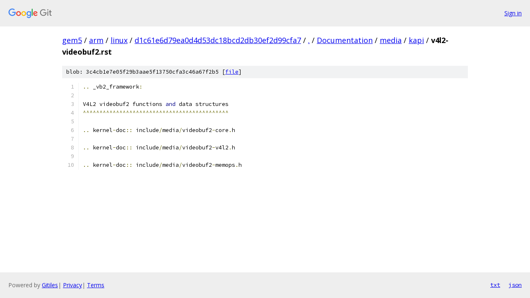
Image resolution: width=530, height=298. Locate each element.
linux (119, 40)
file (231, 71)
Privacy (72, 285)
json (515, 284)
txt (495, 284)
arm (96, 40)
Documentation (345, 40)
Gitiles (50, 285)
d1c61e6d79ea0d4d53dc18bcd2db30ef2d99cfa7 (218, 40)
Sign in (513, 13)
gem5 (72, 40)
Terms (95, 285)
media (391, 40)
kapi (416, 40)
